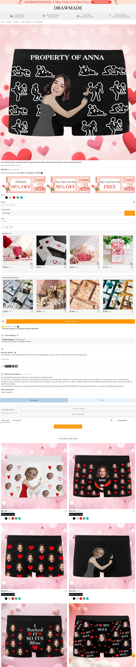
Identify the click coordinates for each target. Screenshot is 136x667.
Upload (129, 213)
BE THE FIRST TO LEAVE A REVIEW (68, 426)
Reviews (34, 400)
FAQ (102, 400)
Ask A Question (78, 414)
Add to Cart (70, 321)
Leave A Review (78, 409)
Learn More (5, 359)
